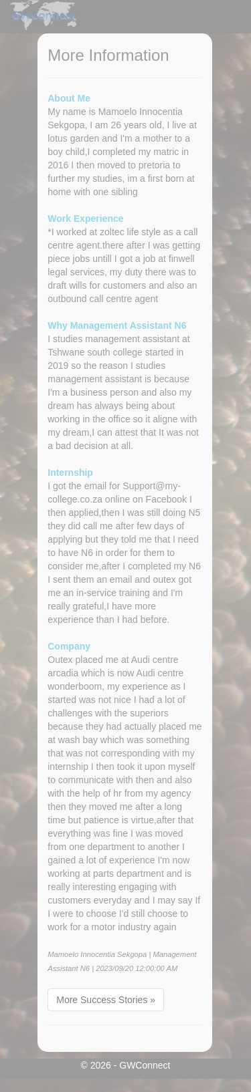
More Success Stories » (105, 999)
